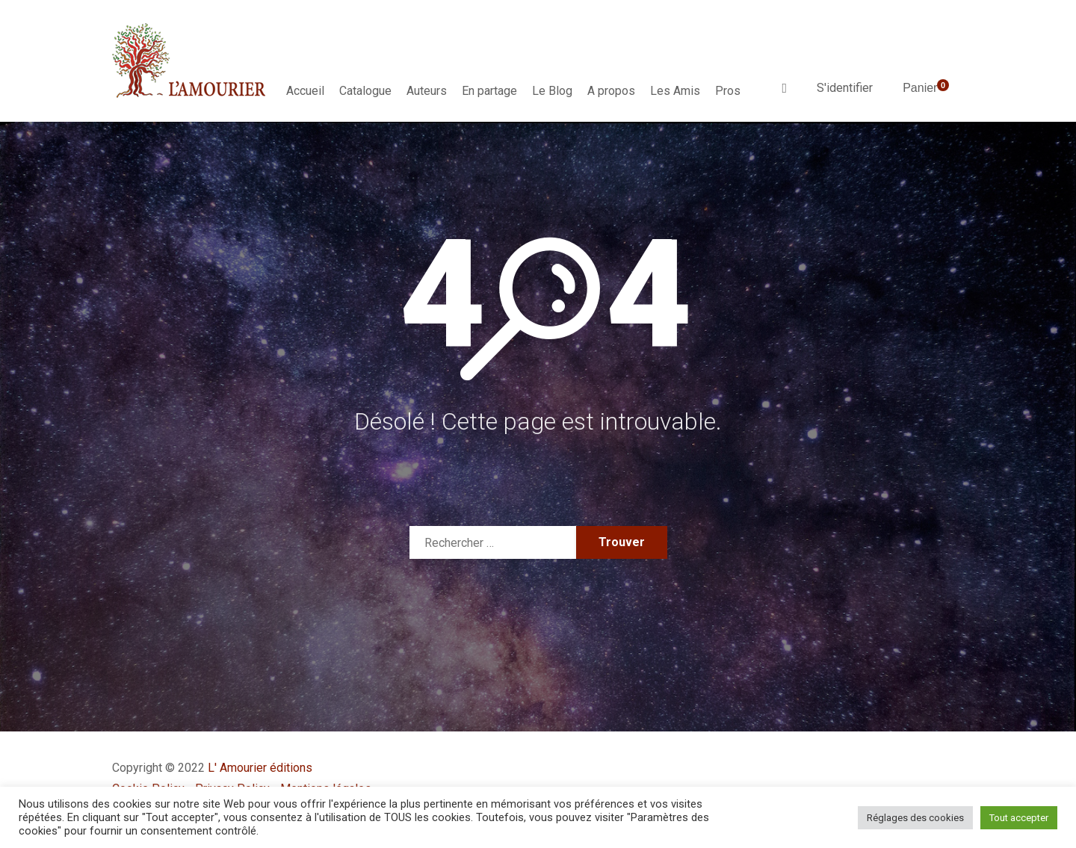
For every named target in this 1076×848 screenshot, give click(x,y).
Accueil (305, 91)
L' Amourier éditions (260, 768)
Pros (727, 91)
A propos (611, 91)
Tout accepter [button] (1018, 817)
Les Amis (675, 91)
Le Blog (552, 91)
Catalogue (365, 91)
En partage (489, 91)
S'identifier (845, 88)
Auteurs (426, 91)
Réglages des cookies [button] (915, 817)
